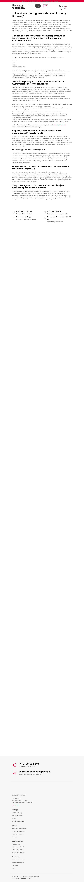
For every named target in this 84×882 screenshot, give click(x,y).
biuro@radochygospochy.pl (35, 771)
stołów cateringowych (59, 125)
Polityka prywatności (18, 831)
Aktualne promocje (18, 860)
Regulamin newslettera (19, 828)
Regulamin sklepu (17, 834)
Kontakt (63, 6)
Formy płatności (17, 815)
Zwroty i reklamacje (18, 821)
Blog (13, 868)
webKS (23, 878)
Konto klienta (17, 841)
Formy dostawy (17, 813)
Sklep (14, 825)
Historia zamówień (18, 847)
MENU (45, 6)
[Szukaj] (34, 6)
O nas (14, 818)
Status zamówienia (18, 852)
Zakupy (15, 810)
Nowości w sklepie (18, 863)
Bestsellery (15, 865)
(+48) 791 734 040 (29, 763)
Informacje (16, 857)
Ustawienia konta (17, 850)
